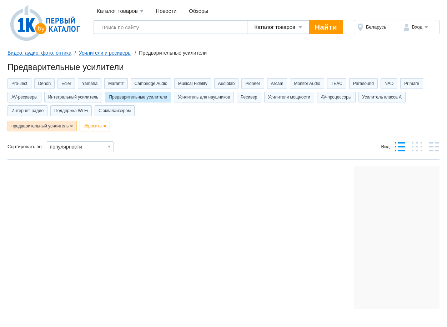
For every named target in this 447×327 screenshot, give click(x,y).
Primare (411, 83)
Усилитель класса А (382, 97)
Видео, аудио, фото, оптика (39, 53)
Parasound (363, 83)
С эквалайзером (115, 110)
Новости (166, 11)
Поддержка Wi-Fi (71, 110)
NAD (389, 83)
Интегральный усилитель (73, 97)
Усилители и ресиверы (105, 53)
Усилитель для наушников (204, 97)
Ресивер (249, 97)
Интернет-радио (27, 110)
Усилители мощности (289, 97)
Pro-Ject (19, 83)
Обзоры (198, 11)
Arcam (277, 83)
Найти (326, 27)
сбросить (93, 126)
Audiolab (226, 83)
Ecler (66, 83)
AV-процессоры (336, 97)
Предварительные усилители (138, 97)
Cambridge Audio (151, 83)
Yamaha (89, 83)
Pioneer (252, 83)
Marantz (116, 83)
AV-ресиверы (24, 97)
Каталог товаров (120, 11)
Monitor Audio (307, 83)
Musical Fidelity (192, 83)
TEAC (336, 83)
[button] (419, 27)
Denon (44, 83)
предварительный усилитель (40, 126)
